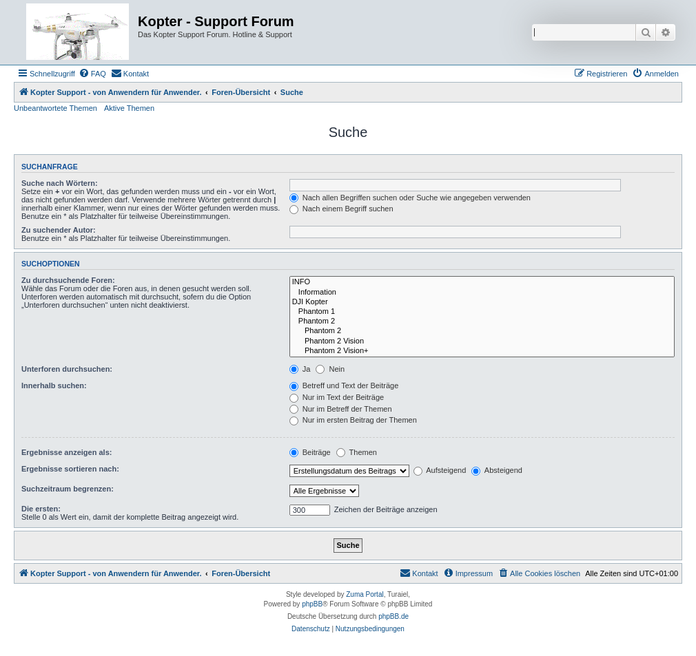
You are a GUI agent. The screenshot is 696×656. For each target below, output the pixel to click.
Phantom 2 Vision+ (482, 351)
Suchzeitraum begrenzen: (67, 489)
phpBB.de (393, 616)
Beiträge (310, 452)
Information (482, 292)
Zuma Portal (364, 594)
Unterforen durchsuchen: (66, 369)
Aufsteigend (440, 470)
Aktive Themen (129, 108)
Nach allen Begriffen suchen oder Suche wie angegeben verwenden (410, 197)
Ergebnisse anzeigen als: (66, 452)
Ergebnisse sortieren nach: (70, 469)
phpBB (312, 604)
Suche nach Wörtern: (59, 183)
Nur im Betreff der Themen (340, 409)
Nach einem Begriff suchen (341, 208)
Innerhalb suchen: (54, 385)
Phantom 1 (482, 312)
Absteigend (496, 470)
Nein (330, 369)
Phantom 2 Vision (482, 341)
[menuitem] (92, 73)
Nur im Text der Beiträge (336, 397)
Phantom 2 (482, 321)
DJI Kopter (482, 302)
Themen (356, 452)
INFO (482, 282)
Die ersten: (41, 509)
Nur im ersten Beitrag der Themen (353, 420)
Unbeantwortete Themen (55, 108)
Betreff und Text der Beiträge (344, 385)
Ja (300, 369)
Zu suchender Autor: (58, 230)
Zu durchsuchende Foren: (68, 280)
